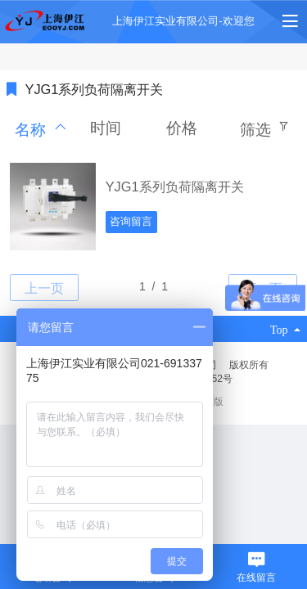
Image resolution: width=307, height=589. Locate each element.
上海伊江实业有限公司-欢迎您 (183, 21)
